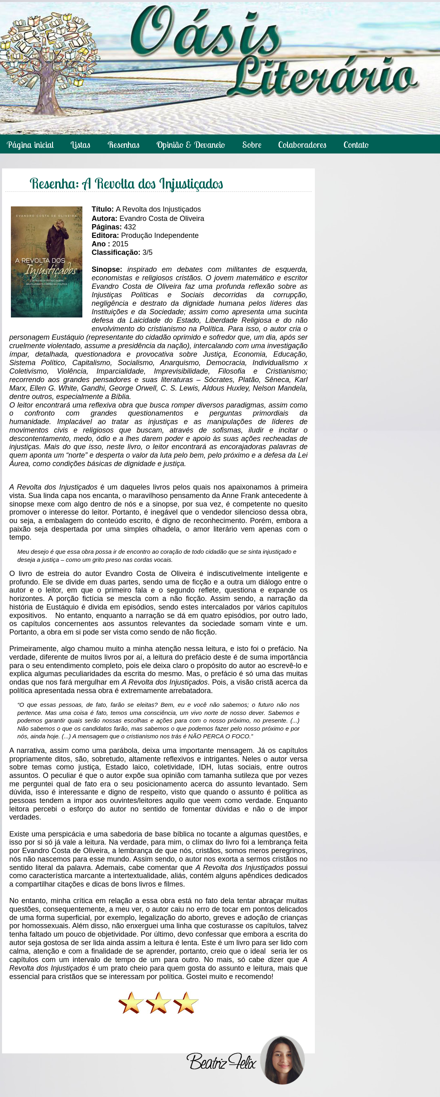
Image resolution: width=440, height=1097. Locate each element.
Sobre (252, 144)
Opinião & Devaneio (190, 144)
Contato (356, 144)
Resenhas (123, 144)
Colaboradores (302, 144)
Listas (80, 144)
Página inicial (30, 144)
